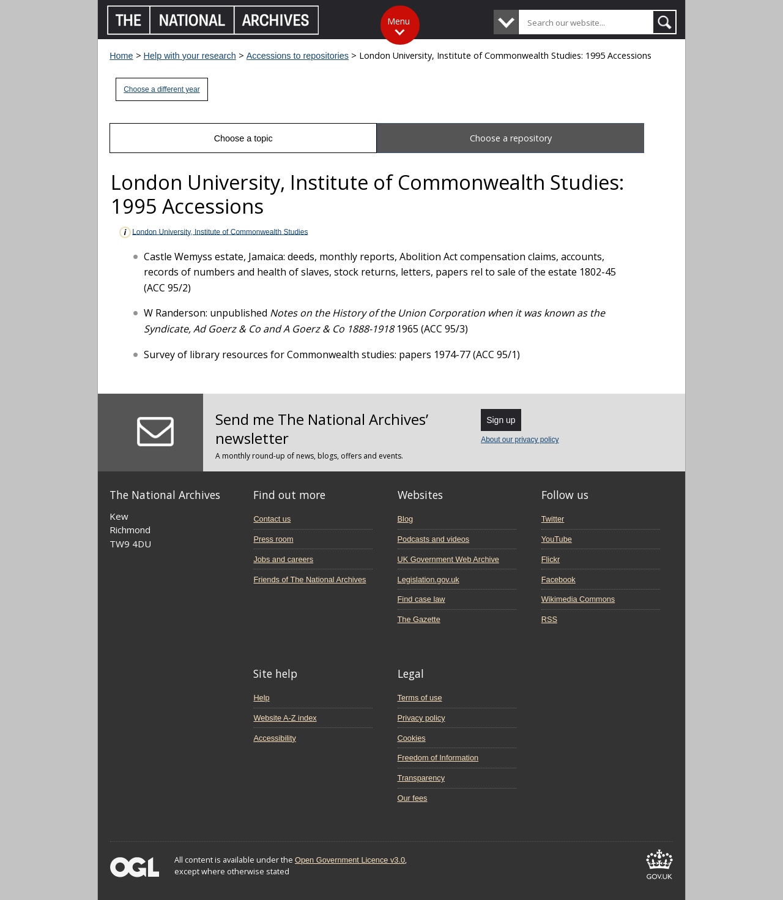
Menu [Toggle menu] (398, 21)
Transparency (421, 777)
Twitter (553, 518)
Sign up (500, 420)
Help (261, 697)
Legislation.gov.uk (428, 579)
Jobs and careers (283, 559)
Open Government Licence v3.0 (350, 859)
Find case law (421, 599)
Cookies (412, 738)
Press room (273, 539)
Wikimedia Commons (578, 599)
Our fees (413, 798)
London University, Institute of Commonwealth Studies (213, 232)
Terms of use (420, 697)
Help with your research (190, 56)
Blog (406, 518)
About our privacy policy (519, 439)
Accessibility (274, 738)
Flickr (550, 559)
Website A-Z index (284, 717)
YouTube (556, 539)
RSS (549, 619)
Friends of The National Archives (309, 579)
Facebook (558, 579)
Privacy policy (421, 717)
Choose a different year (162, 89)
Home (121, 56)
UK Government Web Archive (448, 559)
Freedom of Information (438, 757)
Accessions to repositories (298, 56)
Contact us (272, 518)
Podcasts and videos (434, 539)
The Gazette (419, 619)
